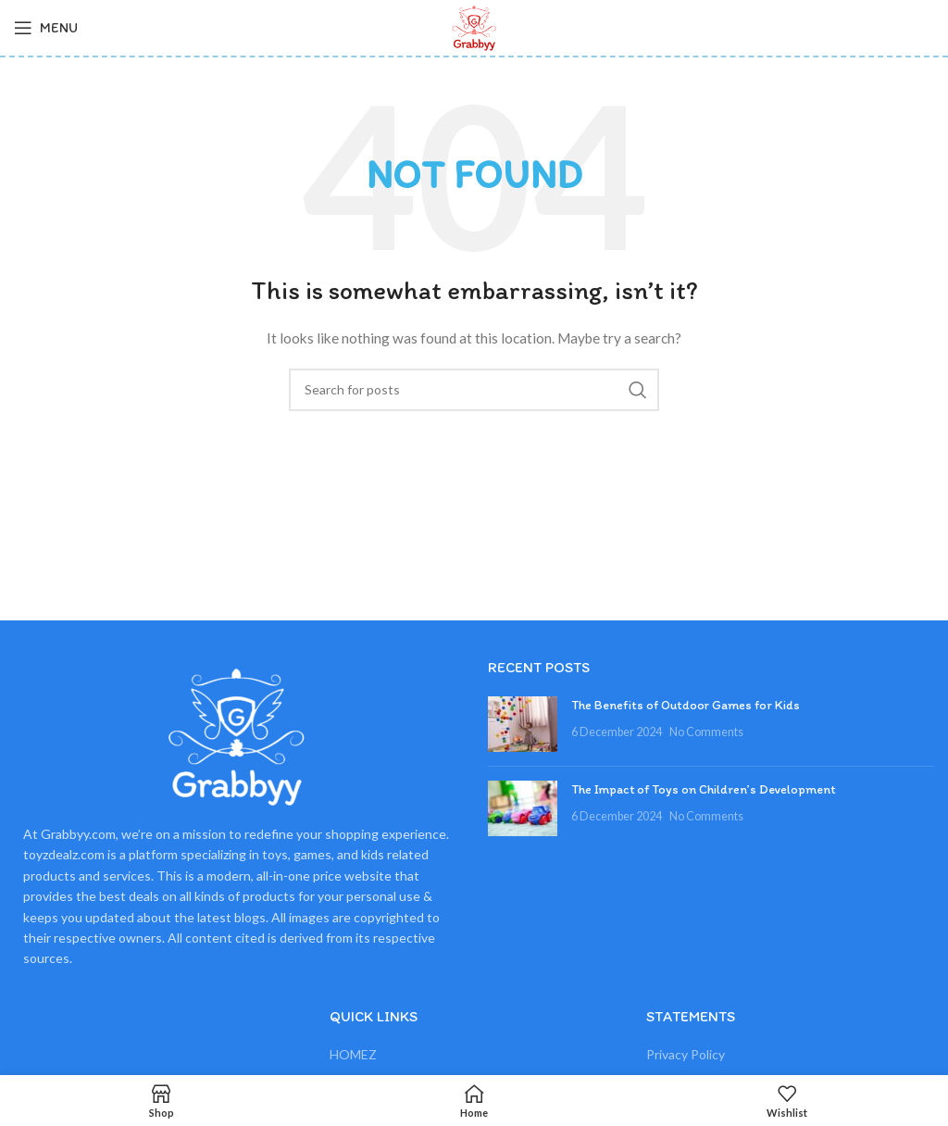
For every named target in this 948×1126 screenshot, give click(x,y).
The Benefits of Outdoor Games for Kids (685, 705)
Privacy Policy (685, 1054)
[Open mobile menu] (46, 27)
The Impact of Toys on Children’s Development (703, 789)
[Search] (474, 390)
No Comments (706, 732)
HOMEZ (353, 1054)
